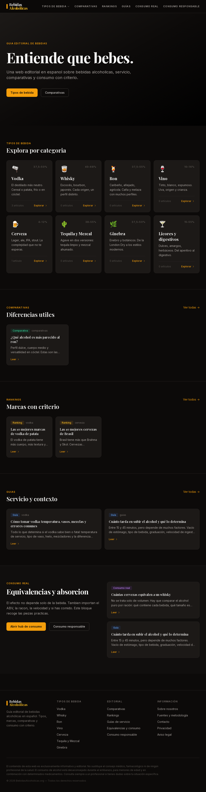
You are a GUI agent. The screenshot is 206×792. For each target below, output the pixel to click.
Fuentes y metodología (172, 715)
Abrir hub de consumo (26, 626)
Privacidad (164, 728)
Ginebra (62, 747)
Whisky (61, 715)
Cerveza (62, 734)
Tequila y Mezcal (68, 741)
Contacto (163, 721)
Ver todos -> (191, 399)
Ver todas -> (191, 307)
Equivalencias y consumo (123, 728)
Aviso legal (164, 734)
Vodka (61, 709)
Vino (60, 728)
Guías (126, 6)
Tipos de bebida (56, 6)
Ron (59, 721)
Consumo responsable (181, 6)
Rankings (109, 6)
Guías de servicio (118, 721)
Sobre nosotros (167, 709)
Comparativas (85, 6)
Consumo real (146, 6)
